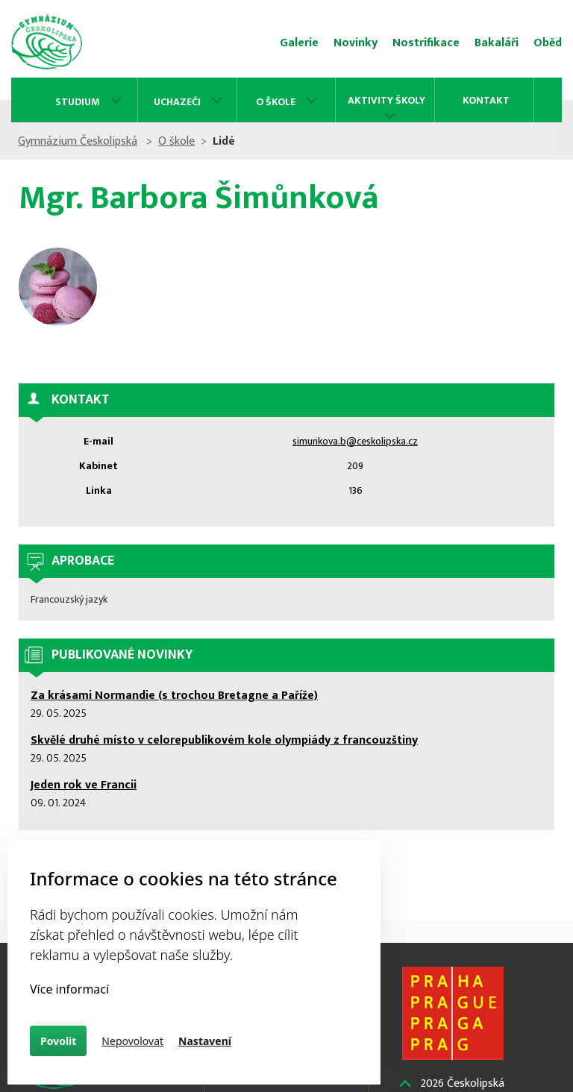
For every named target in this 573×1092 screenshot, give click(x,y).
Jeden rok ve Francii (84, 785)
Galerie (299, 43)
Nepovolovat (132, 1041)
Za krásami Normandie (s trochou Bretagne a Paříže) (174, 695)
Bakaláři (497, 43)
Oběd (547, 43)
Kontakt (486, 100)
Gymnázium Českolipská (77, 141)
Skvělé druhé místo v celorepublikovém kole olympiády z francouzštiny (224, 740)
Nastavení (204, 1041)
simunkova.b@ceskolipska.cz (355, 441)
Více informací (69, 989)
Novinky (356, 43)
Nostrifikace (426, 43)
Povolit (58, 1041)
